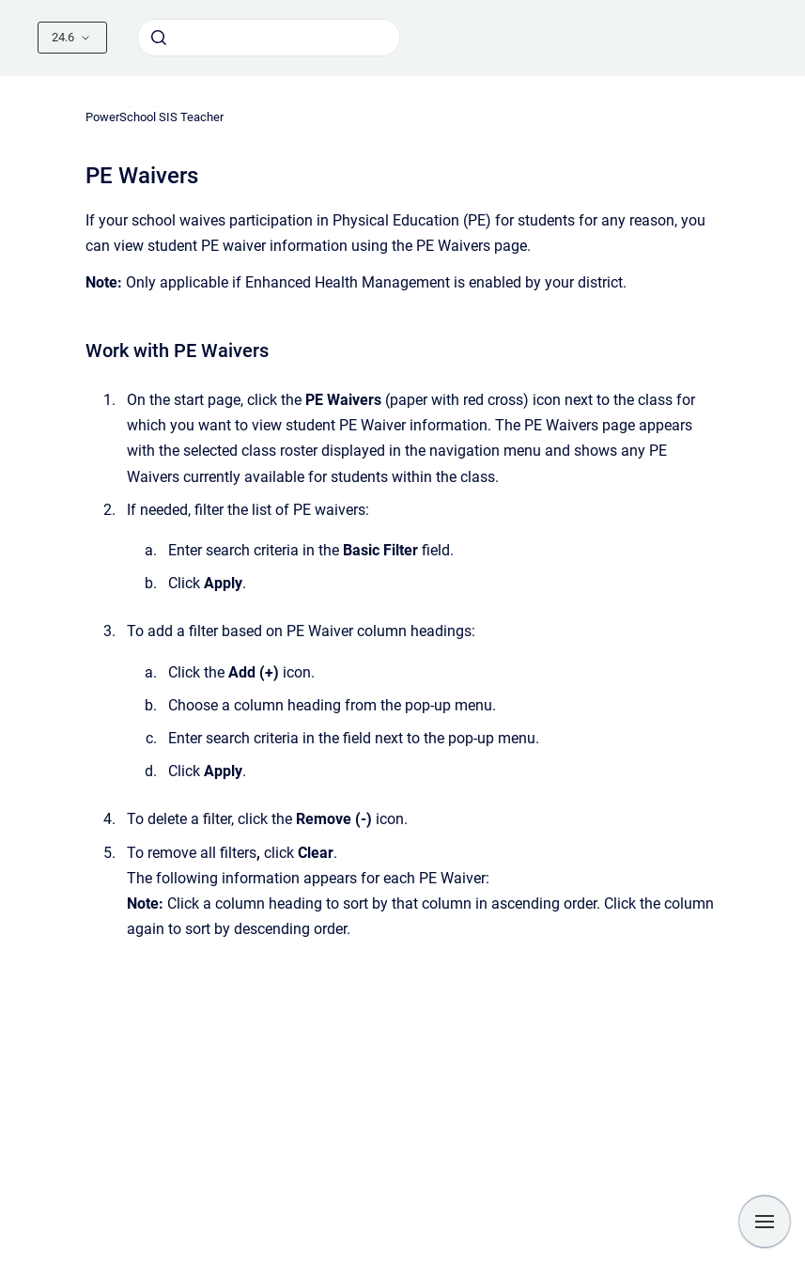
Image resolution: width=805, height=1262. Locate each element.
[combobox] (268, 37)
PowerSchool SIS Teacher (154, 117)
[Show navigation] (764, 1221)
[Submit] (159, 38)
